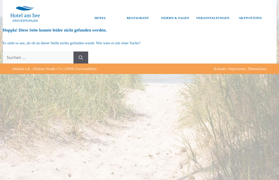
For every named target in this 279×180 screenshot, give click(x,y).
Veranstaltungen (213, 14)
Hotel (100, 14)
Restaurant (138, 14)
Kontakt (220, 69)
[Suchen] (80, 58)
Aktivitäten (250, 14)
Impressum (237, 69)
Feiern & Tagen (175, 14)
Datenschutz (257, 69)
